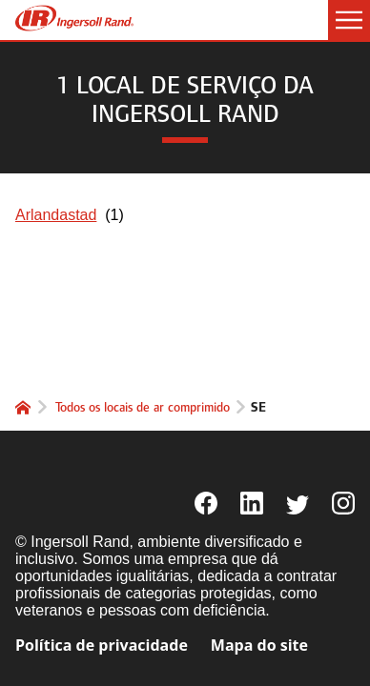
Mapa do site (259, 645)
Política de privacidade (101, 645)
